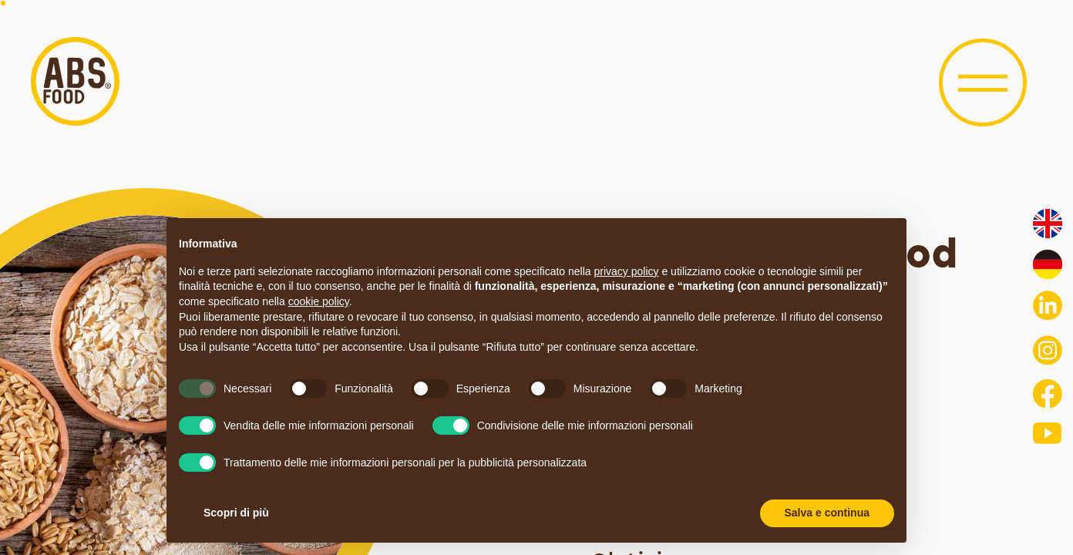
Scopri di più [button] (236, 512)
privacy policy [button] (626, 271)
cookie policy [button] (318, 301)
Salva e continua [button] (827, 512)
